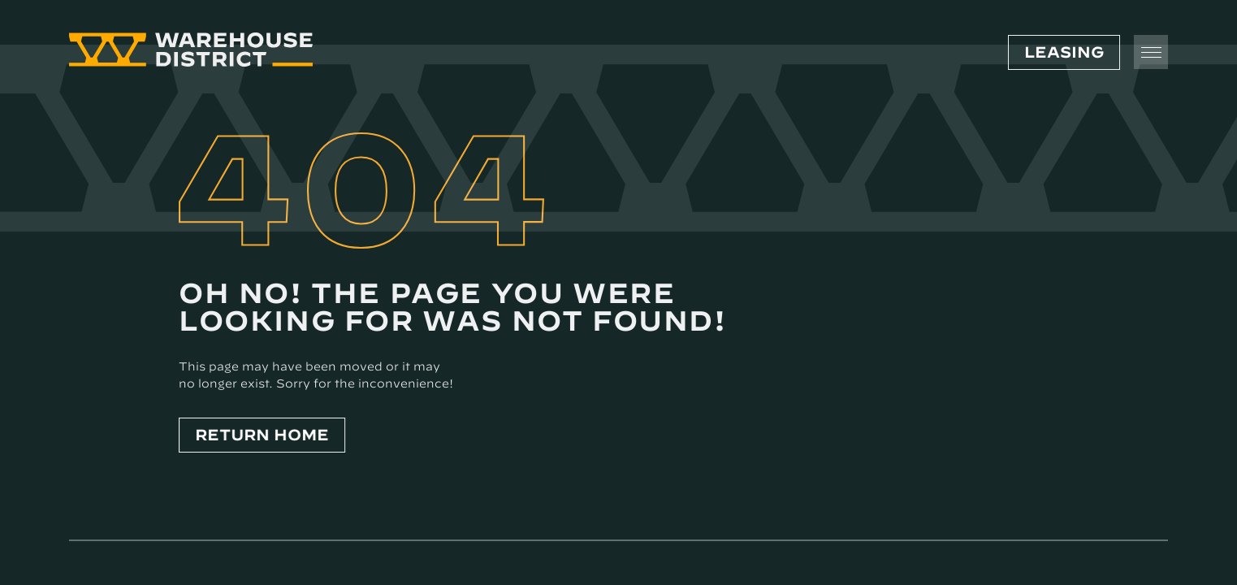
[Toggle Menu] (1151, 52)
